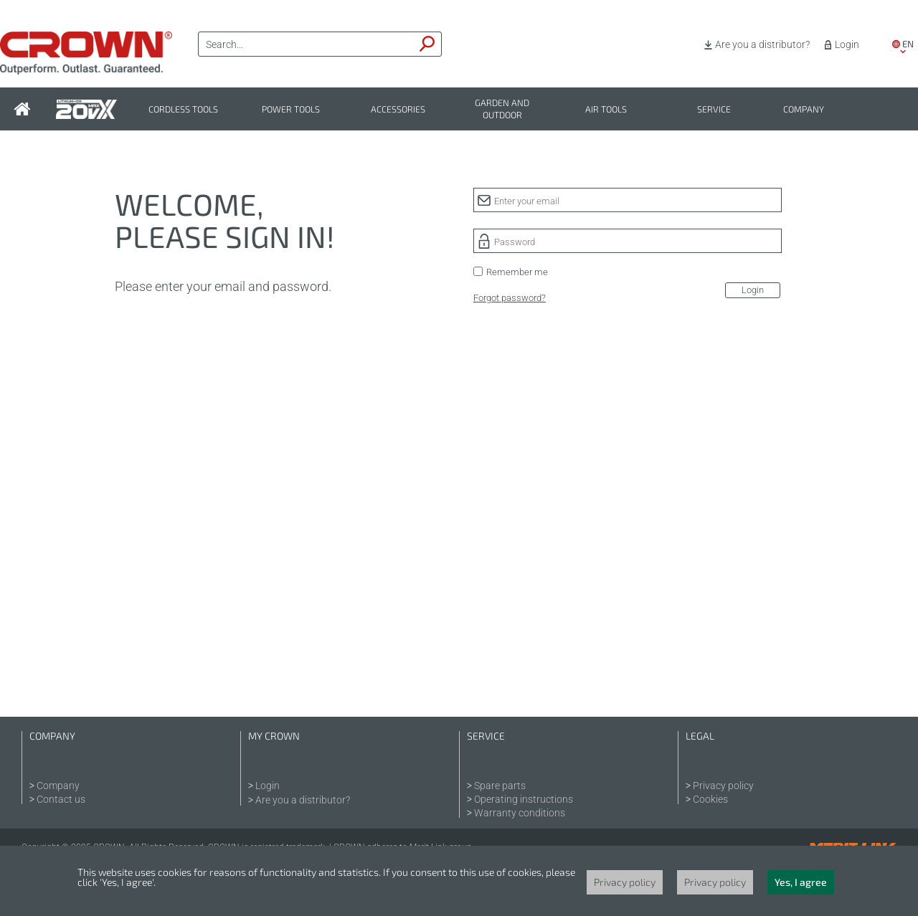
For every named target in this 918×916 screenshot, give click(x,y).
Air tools (606, 109)
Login (847, 44)
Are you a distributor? (762, 44)
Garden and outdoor (502, 108)
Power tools (291, 109)
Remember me (517, 272)
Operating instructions (523, 799)
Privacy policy (723, 786)
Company (803, 109)
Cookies (710, 799)
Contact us (61, 799)
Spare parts (500, 786)
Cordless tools (183, 109)
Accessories (398, 109)
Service (714, 109)
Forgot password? (509, 297)
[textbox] (306, 44)
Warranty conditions (519, 813)
